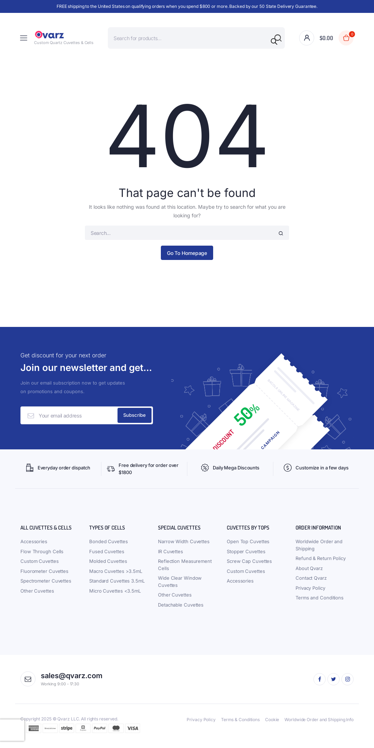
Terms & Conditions (240, 723)
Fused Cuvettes (106, 555)
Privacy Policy (310, 592)
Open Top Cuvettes (248, 546)
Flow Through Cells (41, 555)
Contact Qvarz (311, 582)
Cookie (272, 723)
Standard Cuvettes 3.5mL (117, 585)
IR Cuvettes (170, 555)
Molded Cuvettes (108, 565)
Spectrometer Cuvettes (45, 585)
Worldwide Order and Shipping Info (319, 723)
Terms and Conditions (320, 602)
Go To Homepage (187, 253)
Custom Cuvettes (39, 565)
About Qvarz (309, 572)
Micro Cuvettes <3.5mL (115, 595)
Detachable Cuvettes (180, 609)
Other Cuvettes (37, 595)
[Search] (274, 41)
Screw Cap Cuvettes (249, 565)
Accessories (33, 546)
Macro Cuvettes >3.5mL (115, 575)
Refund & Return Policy (321, 562)
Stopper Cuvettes (246, 555)
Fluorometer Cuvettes (44, 575)
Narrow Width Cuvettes (184, 546)
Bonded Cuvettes (108, 546)
